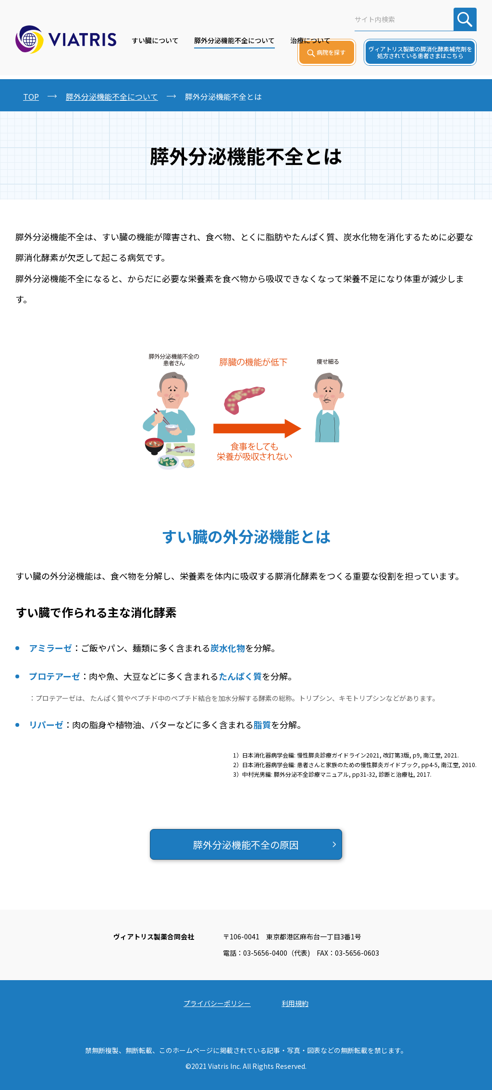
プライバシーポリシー (217, 1003)
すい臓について (155, 40)
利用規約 (295, 1003)
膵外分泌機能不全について (234, 40)
